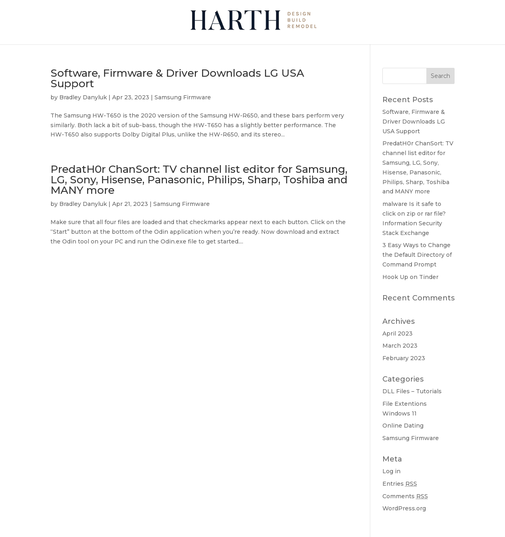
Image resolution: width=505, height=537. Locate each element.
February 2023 (403, 358)
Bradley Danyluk (83, 97)
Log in (391, 471)
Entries (399, 483)
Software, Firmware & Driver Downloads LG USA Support (177, 78)
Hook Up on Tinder (410, 277)
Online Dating (403, 425)
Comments (405, 496)
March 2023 (399, 345)
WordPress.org (404, 508)
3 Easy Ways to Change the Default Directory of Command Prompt (417, 254)
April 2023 (397, 333)
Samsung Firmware (182, 97)
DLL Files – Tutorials (412, 391)
